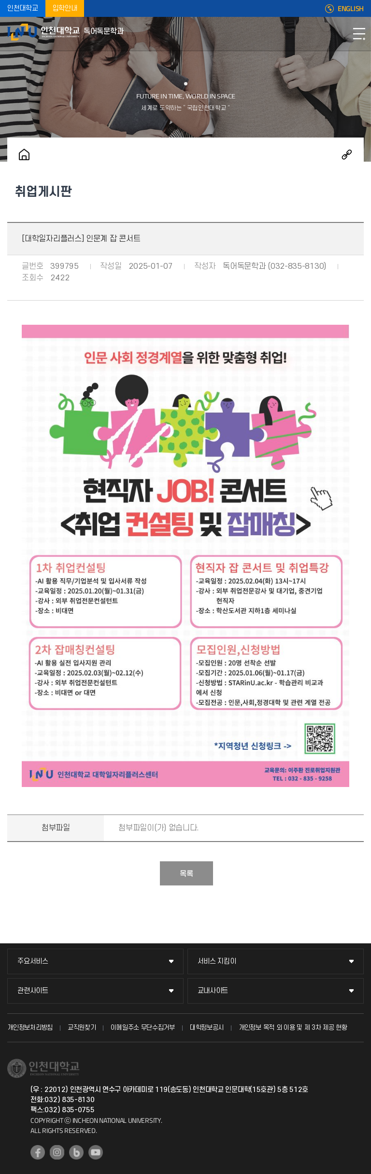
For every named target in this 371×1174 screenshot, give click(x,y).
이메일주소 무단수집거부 (142, 1027)
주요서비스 (32, 961)
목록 (186, 874)
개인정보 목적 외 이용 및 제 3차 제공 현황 (293, 1027)
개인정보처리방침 (30, 1027)
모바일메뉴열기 (359, 34)
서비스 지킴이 (217, 961)
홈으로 (24, 154)
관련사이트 (32, 991)
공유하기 (347, 154)
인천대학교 (22, 8)
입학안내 (65, 8)
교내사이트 (213, 991)
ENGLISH (351, 8)
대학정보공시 (207, 1027)
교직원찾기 (82, 1027)
